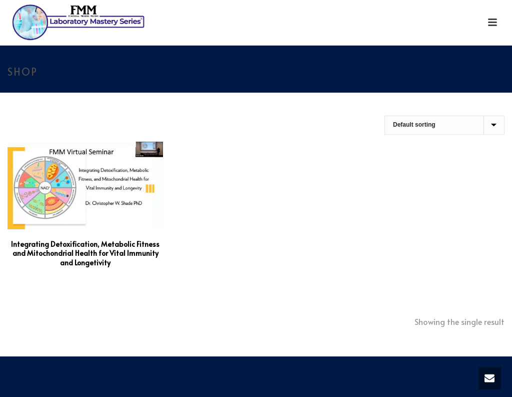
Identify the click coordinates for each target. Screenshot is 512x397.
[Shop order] (444, 125)
